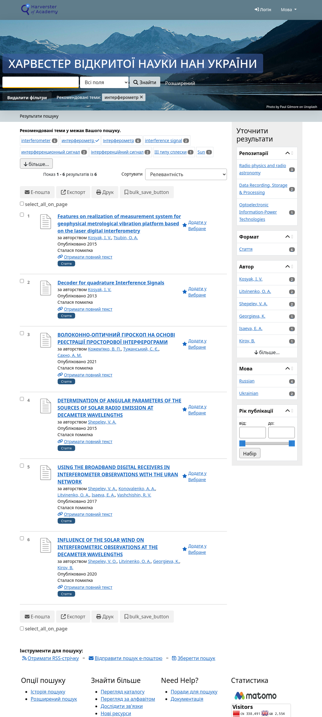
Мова (286, 9)
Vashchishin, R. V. (134, 495)
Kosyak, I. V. (99, 237)
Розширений (180, 83)
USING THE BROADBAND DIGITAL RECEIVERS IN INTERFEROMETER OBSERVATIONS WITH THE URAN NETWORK (118, 474)
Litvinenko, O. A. (74, 495)
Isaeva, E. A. (103, 495)
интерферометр (80, 140)
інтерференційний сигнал (117, 152)
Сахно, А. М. (70, 355)
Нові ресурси (116, 713)
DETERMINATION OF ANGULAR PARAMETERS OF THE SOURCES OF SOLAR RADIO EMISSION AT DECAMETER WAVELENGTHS (119, 407)
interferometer (36, 140)
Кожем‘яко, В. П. (104, 349)
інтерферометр (118, 140)
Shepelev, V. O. (102, 561)
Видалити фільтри (27, 97)
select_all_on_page (46, 204)
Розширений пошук (54, 699)
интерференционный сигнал (50, 152)
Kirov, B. (66, 567)
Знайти (144, 82)
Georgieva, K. (166, 561)
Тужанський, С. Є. (140, 349)
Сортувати (131, 174)
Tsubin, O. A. (125, 237)
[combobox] (40, 82)
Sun (201, 152)
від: (243, 423)
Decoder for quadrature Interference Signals (111, 282)
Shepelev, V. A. (102, 422)
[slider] (242, 443)
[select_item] (22, 215)
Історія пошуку (48, 691)
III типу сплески (171, 152)
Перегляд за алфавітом (128, 699)
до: (271, 423)
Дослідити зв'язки (122, 706)
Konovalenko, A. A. (137, 488)
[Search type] (104, 82)
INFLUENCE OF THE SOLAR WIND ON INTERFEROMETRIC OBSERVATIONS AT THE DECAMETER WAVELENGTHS (108, 547)
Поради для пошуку (194, 691)
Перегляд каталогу (123, 691)
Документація (187, 699)
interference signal (163, 140)
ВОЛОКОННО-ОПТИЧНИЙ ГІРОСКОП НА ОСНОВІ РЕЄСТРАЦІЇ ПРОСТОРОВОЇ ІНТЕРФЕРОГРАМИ (116, 338)
